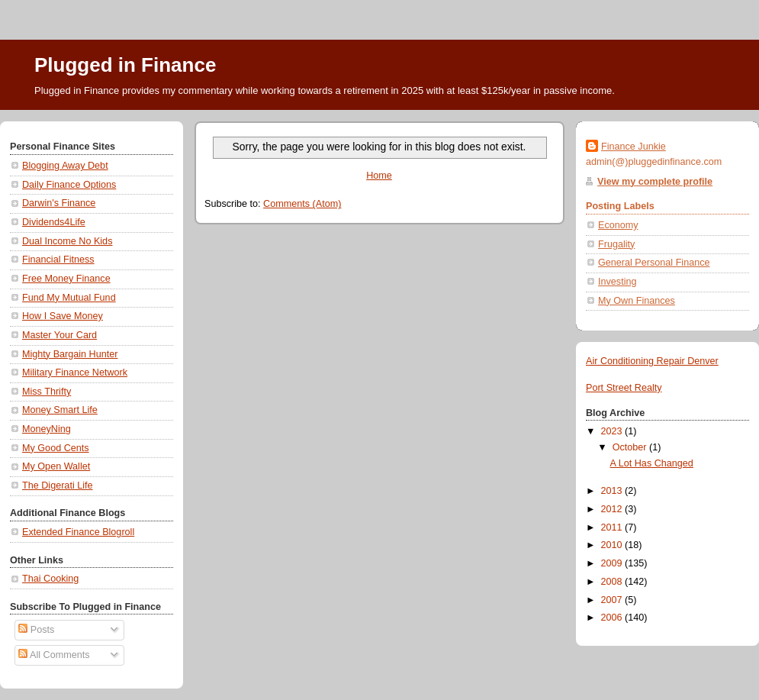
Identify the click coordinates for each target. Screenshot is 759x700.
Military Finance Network (74, 372)
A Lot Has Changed (651, 463)
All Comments (53, 655)
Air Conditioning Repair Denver (652, 361)
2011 (613, 527)
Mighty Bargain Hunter (69, 354)
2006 (613, 617)
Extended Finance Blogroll (78, 532)
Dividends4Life (53, 222)
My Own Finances (636, 300)
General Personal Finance (654, 262)
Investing (617, 281)
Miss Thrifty (46, 391)
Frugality (616, 244)
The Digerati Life (57, 485)
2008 (613, 581)
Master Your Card (59, 335)
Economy (618, 225)
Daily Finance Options (69, 184)
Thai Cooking (50, 578)
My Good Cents (55, 448)
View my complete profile (654, 181)
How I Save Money (62, 316)
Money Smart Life (60, 410)
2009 (613, 563)
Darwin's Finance (58, 203)
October (631, 447)
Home (379, 175)
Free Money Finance (66, 278)
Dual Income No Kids (67, 241)
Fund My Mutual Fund (69, 297)
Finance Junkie (633, 146)
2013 (613, 490)
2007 (613, 600)
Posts (36, 629)
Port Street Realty (624, 387)
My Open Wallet (56, 466)
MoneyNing (46, 429)
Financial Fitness (58, 259)
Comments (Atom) (302, 203)
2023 (613, 431)
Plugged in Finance (125, 64)
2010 (613, 545)
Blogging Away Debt (65, 165)
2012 (613, 509)
